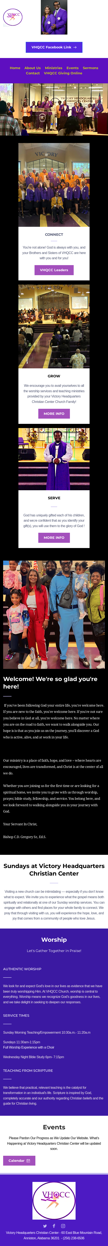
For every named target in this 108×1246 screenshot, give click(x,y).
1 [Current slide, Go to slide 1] (52, 124)
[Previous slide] (10, 109)
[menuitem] (15, 68)
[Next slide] (97, 109)
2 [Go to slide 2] (56, 124)
